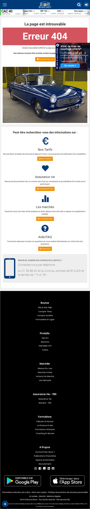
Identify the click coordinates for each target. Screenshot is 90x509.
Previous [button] (24, 12)
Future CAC (27, 11)
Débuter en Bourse (45, 421)
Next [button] (88, 12)
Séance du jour (45, 368)
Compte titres (45, 311)
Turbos (45, 350)
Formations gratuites (45, 429)
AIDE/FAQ (45, 249)
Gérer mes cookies (39, 492)
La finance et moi (45, 425)
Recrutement (45, 464)
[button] (79, 4)
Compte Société (45, 315)
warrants (45, 342)
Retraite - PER (45, 403)
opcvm (45, 338)
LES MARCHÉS (45, 219)
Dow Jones (78, 11)
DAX (59, 11)
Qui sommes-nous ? (45, 452)
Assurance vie (45, 399)
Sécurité (42, 496)
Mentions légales (54, 496)
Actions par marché (45, 376)
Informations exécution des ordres (16, 492)
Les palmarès (45, 380)
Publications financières (45, 456)
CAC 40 (6, 11)
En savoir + (70, 65)
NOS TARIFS (45, 159)
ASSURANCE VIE (45, 189)
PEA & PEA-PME (45, 307)
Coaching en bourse (45, 433)
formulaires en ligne (45, 319)
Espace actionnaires (45, 460)
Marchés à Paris (45, 372)
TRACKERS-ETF (45, 346)
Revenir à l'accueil (45, 59)
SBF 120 (43, 11)
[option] (31, 12)
